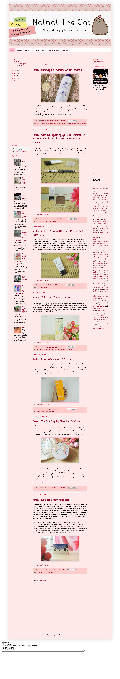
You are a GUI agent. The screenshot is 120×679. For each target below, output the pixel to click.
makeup (54, 221)
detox (105, 223)
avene (106, 193)
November (18, 61)
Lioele (107, 269)
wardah (53, 411)
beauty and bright (102, 197)
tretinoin (101, 323)
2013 (15, 78)
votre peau (66, 349)
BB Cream (103, 195)
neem (107, 287)
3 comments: (62, 569)
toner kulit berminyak (45, 125)
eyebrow (98, 230)
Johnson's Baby (103, 258)
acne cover (102, 192)
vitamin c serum (60, 349)
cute (100, 221)
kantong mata (95, 260)
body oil (97, 208)
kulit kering (72, 123)
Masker (96, 280)
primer (49, 287)
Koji (107, 260)
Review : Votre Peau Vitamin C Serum (51, 297)
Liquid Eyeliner (103, 270)
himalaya (94, 254)
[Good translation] (5, 648)
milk (107, 282)
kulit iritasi (66, 123)
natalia (96, 59)
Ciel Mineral (105, 214)
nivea (100, 289)
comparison (105, 219)
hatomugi (48, 123)
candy (99, 212)
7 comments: (62, 120)
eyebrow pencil (105, 230)
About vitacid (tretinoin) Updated (24, 196)
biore (105, 202)
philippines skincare (97, 295)
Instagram (28, 50)
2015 (15, 73)
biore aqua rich (96, 204)
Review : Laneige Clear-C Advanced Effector (24, 215)
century (99, 214)
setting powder (103, 302)
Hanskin (106, 250)
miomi (105, 283)
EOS (99, 226)
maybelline (104, 280)
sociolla (50, 411)
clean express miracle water (100, 215)
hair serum (98, 248)
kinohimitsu (102, 260)
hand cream (100, 250)
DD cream (38, 411)
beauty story (95, 201)
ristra (100, 298)
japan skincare (53, 123)
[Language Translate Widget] (21, 148)
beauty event (96, 199)
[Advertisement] (55, 58)
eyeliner (46, 221)
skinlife (100, 308)
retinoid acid (105, 296)
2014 (15, 76)
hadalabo (95, 247)
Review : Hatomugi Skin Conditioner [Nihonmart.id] (58, 70)
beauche (94, 197)
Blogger (71, 635)
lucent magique (101, 272)
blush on (102, 206)
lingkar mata (100, 269)
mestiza (94, 282)
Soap (93, 310)
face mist (38, 123)
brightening (48, 349)
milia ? (23, 327)
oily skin (45, 287)
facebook (36, 50)
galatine (104, 243)
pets (105, 293)
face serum (54, 349)
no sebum (106, 289)
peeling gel (104, 291)
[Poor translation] (11, 648)
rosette (105, 298)
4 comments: (61, 347)
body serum (103, 208)
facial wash (100, 239)
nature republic (101, 287)
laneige (105, 267)
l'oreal (100, 267)
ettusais (94, 228)
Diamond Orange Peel (97, 225)
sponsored (95, 312)
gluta (101, 245)
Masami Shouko (101, 278)
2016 (15, 71)
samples (94, 300)
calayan (94, 212)
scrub (105, 300)
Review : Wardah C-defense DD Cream (52, 359)
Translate (22, 151)
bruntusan (104, 210)
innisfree (100, 254)
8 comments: (61, 285)
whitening (71, 349)
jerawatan (95, 258)
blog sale (104, 204)
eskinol (104, 227)
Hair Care (101, 247)
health (105, 252)
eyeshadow (50, 221)
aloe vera (102, 193)
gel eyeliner (95, 245)
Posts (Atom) (43, 580)
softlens (104, 310)
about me (65, 50)
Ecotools (94, 227)
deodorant (99, 223)
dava (104, 221)
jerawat (104, 256)
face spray (43, 123)
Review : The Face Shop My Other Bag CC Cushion (57, 421)
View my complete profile (99, 61)
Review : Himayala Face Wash (24, 277)
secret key (95, 302)
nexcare (95, 289)
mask (107, 278)
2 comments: (61, 409)
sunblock (103, 315)
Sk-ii (103, 304)
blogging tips (96, 206)
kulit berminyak (60, 123)
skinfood (94, 308)
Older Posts (84, 577)
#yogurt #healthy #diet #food (99, 188)
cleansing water (97, 219)
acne (37, 349)
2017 (15, 59)
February (99, 241)
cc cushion (38, 490)
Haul (101, 252)
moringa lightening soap (98, 285)
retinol (96, 298)
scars (100, 300)
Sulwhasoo (101, 313)
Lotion (94, 272)
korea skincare (100, 263)
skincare (19, 50)
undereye (99, 325)
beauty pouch (103, 199)
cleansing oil (103, 217)
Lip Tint (96, 271)
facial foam (96, 238)
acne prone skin (42, 349)
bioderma (100, 203)
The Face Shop (52, 490)
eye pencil (42, 221)
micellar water (101, 282)
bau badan (96, 195)
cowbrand (96, 221)
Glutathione (106, 245)
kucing (106, 263)
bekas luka (101, 201)
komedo (101, 261)
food (104, 241)
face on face (105, 234)
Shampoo (94, 304)
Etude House (101, 228)
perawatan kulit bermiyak (80, 123)
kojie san (44, 572)
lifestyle (94, 269)
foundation (43, 490)
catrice (38, 221)
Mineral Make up (98, 283)
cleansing (94, 217)
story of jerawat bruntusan (24, 161)
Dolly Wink (104, 225)
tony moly (101, 321)
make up (47, 490)
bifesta (94, 203)
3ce (100, 190)
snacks (105, 308)
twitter (44, 50)
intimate (106, 254)
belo (105, 201)
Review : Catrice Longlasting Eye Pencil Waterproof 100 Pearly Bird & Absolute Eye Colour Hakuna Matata (59, 138)
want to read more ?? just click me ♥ (41, 116)
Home (12, 50)
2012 (15, 81)
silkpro (99, 304)
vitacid (104, 325)
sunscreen (95, 317)
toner (39, 125)
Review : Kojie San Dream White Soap (51, 499)
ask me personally (54, 50)
